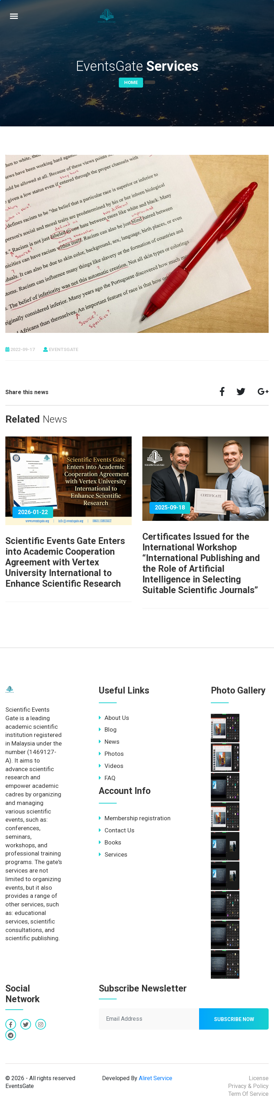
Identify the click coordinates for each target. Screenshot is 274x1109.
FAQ (107, 777)
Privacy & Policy (248, 1086)
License (259, 1078)
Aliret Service (155, 1078)
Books (110, 842)
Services (113, 854)
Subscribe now (234, 1019)
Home (131, 82)
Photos (111, 753)
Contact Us (117, 830)
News (109, 741)
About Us (114, 717)
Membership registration (135, 818)
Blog (108, 729)
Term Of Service (248, 1093)
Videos (111, 765)
